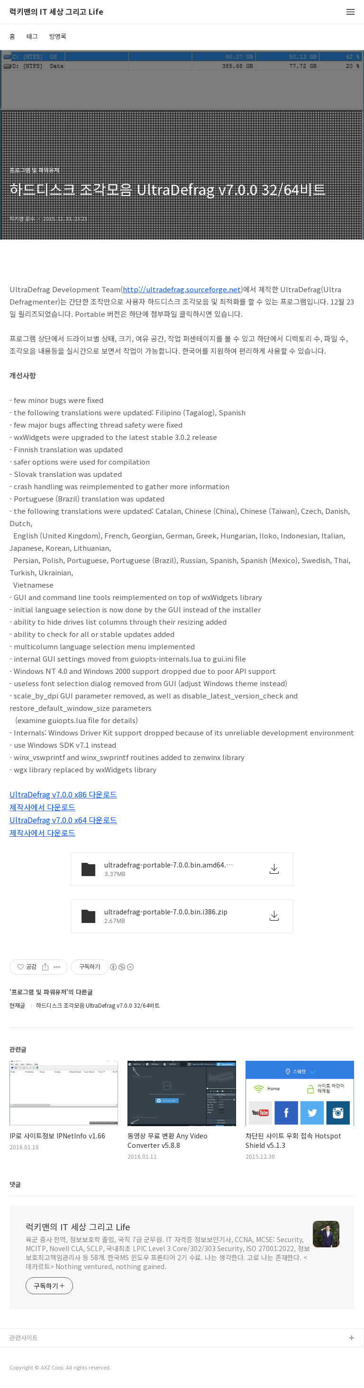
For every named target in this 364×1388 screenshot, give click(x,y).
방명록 (57, 36)
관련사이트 (23, 1337)
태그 (32, 36)
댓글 (15, 1184)
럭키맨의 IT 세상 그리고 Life (56, 12)
